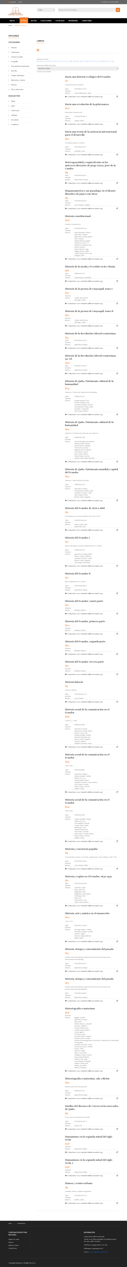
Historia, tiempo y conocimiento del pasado (89, 949)
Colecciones (45, 21)
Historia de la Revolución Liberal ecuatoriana (90, 333)
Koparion (19, 1263)
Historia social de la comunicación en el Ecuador (87, 711)
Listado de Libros (20, 25)
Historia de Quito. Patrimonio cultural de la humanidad (89, 383)
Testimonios (15, 52)
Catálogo (59, 21)
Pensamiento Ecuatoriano (20, 66)
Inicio (13, 21)
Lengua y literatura (17, 75)
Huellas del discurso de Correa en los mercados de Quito (91, 1108)
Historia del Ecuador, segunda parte (85, 641)
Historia (14, 48)
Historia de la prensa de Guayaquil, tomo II (89, 311)
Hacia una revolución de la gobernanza (87, 104)
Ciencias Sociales (17, 57)
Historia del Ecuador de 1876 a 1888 (85, 508)
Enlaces (11, 1242)
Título (13, 101)
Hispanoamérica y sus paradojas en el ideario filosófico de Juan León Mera (90, 192)
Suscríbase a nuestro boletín (110, 2)
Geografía (14, 61)
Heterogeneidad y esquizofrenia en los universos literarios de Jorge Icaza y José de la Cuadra (90, 165)
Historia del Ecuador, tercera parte (84, 661)
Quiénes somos (13, 1245)
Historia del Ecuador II (77, 573)
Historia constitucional (78, 216)
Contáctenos (21, 1223)
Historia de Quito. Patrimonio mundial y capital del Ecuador (91, 471)
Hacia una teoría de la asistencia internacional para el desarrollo (91, 133)
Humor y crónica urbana (78, 1183)
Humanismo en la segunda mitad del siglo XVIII (88, 1138)
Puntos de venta (13, 1239)
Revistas (14, 85)
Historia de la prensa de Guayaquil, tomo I (88, 288)
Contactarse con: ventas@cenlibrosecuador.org (83, 97)
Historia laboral (74, 682)
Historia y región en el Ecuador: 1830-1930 (88, 876)
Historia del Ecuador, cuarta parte (84, 601)
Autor (34, 21)
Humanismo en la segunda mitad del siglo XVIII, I (88, 1161)
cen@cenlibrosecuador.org (98, 1252)
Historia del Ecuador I (77, 537)
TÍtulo (24, 21)
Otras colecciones (17, 89)
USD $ (20, 2)
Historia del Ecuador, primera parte (85, 621)
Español (13, 2)
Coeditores (87, 21)
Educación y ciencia (18, 80)
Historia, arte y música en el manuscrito (87, 913)
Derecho (14, 71)
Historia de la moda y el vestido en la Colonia (90, 266)
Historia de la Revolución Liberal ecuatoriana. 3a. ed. (90, 357)
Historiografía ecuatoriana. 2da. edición (87, 1078)
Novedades (73, 21)
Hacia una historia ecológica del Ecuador (88, 76)
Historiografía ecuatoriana (80, 1008)
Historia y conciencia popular (81, 849)
